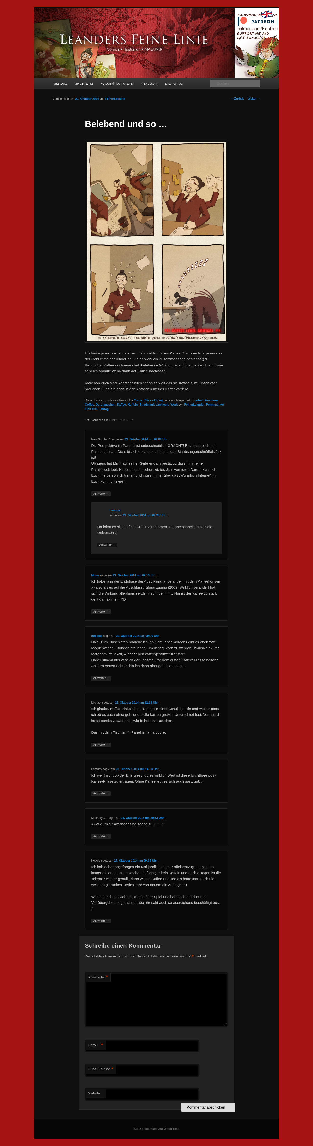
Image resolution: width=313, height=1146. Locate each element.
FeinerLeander (115, 99)
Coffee (89, 404)
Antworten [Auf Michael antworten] (100, 745)
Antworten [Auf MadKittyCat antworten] (100, 836)
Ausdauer (211, 400)
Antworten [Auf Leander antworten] (107, 545)
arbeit (199, 400)
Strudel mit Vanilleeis (154, 404)
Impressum (149, 83)
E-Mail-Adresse (100, 1069)
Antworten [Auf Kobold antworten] (100, 921)
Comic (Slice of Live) (148, 400)
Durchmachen (105, 404)
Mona (95, 575)
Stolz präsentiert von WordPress (156, 1129)
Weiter (254, 98)
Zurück (237, 98)
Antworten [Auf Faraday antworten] (100, 793)
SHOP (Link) (84, 83)
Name (95, 1045)
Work (174, 404)
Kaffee (121, 404)
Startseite (60, 83)
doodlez (96, 636)
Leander (115, 510)
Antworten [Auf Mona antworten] (100, 611)
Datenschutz (173, 83)
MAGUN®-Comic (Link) (117, 83)
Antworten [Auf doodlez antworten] (100, 678)
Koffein (133, 404)
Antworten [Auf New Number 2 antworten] (100, 493)
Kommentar (98, 977)
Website (94, 1093)
